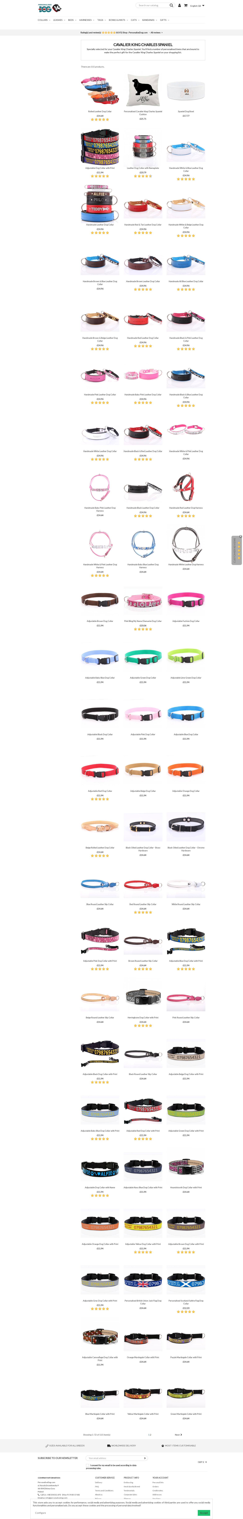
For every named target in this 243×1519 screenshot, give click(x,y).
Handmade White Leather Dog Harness (186, 564)
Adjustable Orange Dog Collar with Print (100, 1244)
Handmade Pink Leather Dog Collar (100, 394)
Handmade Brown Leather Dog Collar (143, 281)
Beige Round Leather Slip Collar (100, 1017)
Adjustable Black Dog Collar (100, 734)
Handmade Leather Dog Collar (100, 224)
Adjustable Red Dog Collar (100, 791)
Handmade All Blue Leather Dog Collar (186, 281)
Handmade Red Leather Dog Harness (186, 508)
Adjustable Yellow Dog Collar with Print (143, 1244)
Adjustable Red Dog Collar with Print (143, 1131)
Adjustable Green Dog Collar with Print (186, 1131)
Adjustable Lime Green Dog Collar (186, 677)
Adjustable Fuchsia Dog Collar (186, 621)
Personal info (157, 1482)
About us (98, 1494)
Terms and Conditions (104, 1490)
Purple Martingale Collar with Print (186, 1357)
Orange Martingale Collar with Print (143, 1357)
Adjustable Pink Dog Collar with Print (100, 961)
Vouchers (156, 1498)
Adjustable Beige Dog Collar (143, 791)
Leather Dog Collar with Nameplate (143, 168)
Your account (160, 1477)
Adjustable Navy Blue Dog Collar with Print (143, 1187)
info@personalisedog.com (56, 1498)
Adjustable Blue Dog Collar (186, 734)
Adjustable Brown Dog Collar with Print (186, 1244)
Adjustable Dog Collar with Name (100, 1187)
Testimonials (129, 1490)
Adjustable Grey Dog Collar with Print (100, 1300)
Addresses (157, 1494)
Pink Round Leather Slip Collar (186, 1017)
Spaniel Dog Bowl (186, 111)
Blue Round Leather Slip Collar (100, 904)
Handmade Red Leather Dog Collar (143, 338)
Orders (155, 1486)
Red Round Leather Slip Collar (143, 904)
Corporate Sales (130, 1494)
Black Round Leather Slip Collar (143, 1074)
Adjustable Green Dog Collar (143, 677)
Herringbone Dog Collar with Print (143, 1017)
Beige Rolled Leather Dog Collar (100, 847)
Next (178, 1434)
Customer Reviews (234, 550)
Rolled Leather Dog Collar (100, 111)
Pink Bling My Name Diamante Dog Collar (143, 621)
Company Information (49, 1478)
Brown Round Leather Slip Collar (143, 961)
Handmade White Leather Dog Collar (100, 451)
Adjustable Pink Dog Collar (143, 734)
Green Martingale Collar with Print (186, 1414)
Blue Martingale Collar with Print (100, 1414)
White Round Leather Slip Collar (186, 904)
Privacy (98, 1498)
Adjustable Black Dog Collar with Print (100, 1074)
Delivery (98, 1482)
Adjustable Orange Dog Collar (186, 791)
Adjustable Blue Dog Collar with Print (186, 961)
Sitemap (127, 1498)
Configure (40, 1512)
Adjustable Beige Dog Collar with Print (186, 1074)
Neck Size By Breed (132, 1486)
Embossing (128, 1482)
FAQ (97, 1486)
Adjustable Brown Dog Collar (100, 621)
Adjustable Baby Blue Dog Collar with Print (100, 1131)
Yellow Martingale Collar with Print (143, 1414)
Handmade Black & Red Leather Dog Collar (143, 451)
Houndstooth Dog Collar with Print (186, 1187)
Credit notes (157, 1490)
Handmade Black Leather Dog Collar (143, 508)
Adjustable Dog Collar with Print (100, 168)
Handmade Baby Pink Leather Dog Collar (143, 394)
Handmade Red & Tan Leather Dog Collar (142, 224)
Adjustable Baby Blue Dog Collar (100, 677)
